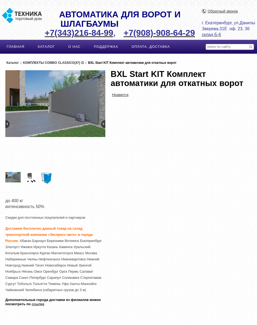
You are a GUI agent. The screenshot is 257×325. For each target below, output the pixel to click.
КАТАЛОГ (46, 47)
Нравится (120, 95)
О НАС (74, 47)
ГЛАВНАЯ (16, 47)
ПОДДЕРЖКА (106, 47)
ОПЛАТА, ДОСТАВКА (150, 47)
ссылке (38, 304)
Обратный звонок (223, 11)
